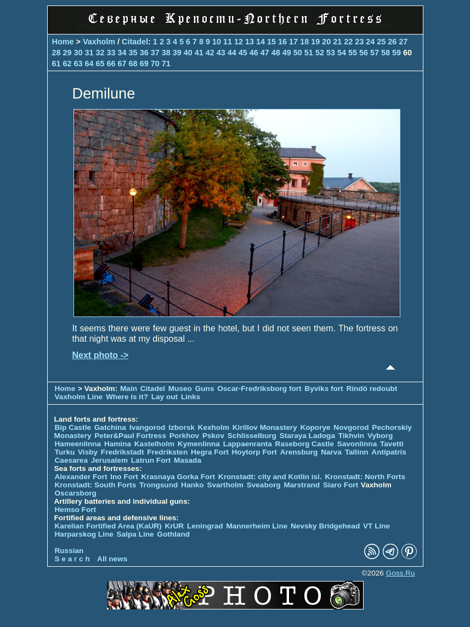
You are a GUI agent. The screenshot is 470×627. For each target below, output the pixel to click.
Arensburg (299, 452)
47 (265, 52)
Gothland (173, 534)
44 (232, 52)
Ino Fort (124, 477)
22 (348, 41)
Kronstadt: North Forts (365, 477)
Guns (204, 388)
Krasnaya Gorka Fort (178, 477)
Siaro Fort (340, 485)
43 (221, 52)
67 (122, 63)
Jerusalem (109, 460)
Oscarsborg (76, 493)
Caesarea (71, 460)
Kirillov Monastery (265, 427)
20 (326, 41)
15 (271, 41)
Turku (65, 452)
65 (100, 63)
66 (111, 63)
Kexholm (213, 427)
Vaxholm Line (79, 397)
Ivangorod (147, 427)
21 (337, 41)
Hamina (117, 444)
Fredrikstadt (122, 452)
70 (155, 63)
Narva (331, 452)
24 (370, 41)
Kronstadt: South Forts (96, 485)
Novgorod (351, 427)
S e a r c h (72, 559)
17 (293, 41)
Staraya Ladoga (307, 436)
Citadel (135, 41)
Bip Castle (73, 427)
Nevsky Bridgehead (325, 526)
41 (199, 52)
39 (177, 52)
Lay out (164, 397)
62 (67, 63)
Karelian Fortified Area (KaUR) (108, 526)
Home (63, 41)
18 (304, 41)
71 (166, 63)
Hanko (192, 485)
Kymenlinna (199, 444)
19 (315, 41)
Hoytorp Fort (254, 452)
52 (319, 52)
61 (56, 63)
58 (385, 52)
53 (330, 52)
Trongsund (158, 485)
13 (249, 41)
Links (191, 397)
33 (111, 52)
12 (238, 41)
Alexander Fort (81, 477)
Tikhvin (351, 436)
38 (166, 52)
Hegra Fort (210, 452)
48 (275, 52)
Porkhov (184, 436)
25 (381, 41)
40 (188, 52)
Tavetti (392, 444)
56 (363, 52)
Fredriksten (167, 452)
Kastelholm (154, 444)
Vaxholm (99, 41)
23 (359, 41)
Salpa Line (135, 534)
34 (122, 52)
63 (78, 63)
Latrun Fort (151, 460)
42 (210, 52)
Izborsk (181, 427)
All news (112, 559)
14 (260, 41)
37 (155, 52)
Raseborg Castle (304, 444)
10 (216, 41)
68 (133, 63)
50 (297, 52)
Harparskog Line (84, 534)
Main (128, 388)
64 (89, 63)
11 (227, 41)
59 (396, 52)
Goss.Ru (400, 573)
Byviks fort (323, 388)
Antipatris (388, 452)
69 (144, 63)
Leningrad (205, 526)
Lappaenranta (247, 444)
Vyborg (380, 436)
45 (243, 52)
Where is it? (127, 397)
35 (133, 52)
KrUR (174, 526)
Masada (187, 460)
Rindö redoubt (371, 388)
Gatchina (110, 427)
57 (374, 52)
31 (89, 52)
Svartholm (225, 485)
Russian (69, 551)
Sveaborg (264, 485)
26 (392, 41)
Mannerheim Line (256, 526)
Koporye (315, 427)
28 (56, 52)
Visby (88, 452)
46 (254, 52)
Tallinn (357, 452)
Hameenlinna (78, 444)
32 (100, 52)
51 (308, 52)
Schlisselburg (252, 436)
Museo (180, 388)
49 (286, 52)
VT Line (376, 526)
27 (403, 41)
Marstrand (302, 485)
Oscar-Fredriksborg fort (259, 388)
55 (352, 52)
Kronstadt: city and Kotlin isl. (270, 477)
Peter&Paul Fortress (130, 436)
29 (67, 52)
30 (78, 52)
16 (282, 41)
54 (341, 52)
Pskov (213, 436)
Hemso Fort (76, 509)
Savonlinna (357, 444)
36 (144, 52)
